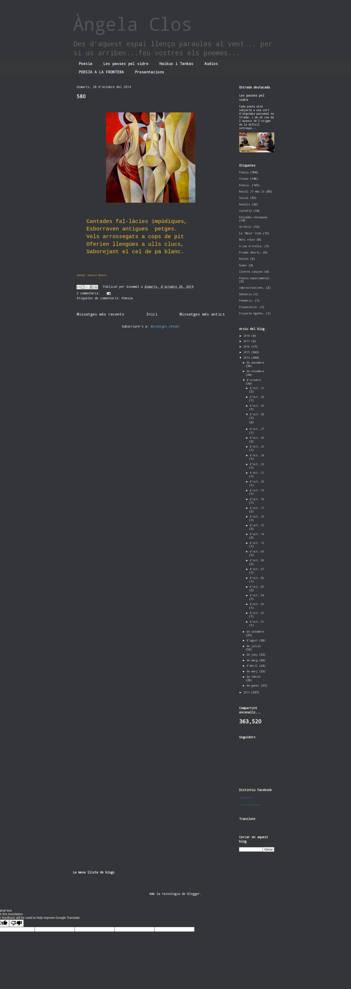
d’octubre (254, 380)
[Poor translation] (16, 923)
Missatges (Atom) (165, 326)
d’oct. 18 (257, 499)
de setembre (255, 631)
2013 (247, 692)
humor (243, 265)
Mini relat (247, 239)
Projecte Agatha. (251, 313)
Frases (244, 178)
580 (81, 96)
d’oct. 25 (257, 446)
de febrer (254, 676)
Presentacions (149, 72)
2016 (247, 346)
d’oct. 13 (257, 543)
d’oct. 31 (257, 388)
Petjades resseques (253, 217)
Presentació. (248, 307)
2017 (247, 341)
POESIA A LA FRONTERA (101, 72)
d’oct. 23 (257, 464)
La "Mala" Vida (250, 233)
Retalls (244, 204)
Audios (211, 63)
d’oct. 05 (257, 586)
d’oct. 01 (257, 621)
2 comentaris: (89, 293)
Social (244, 198)
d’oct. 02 (257, 613)
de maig (253, 660)
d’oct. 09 (257, 551)
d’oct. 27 (257, 429)
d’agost (253, 640)
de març (253, 671)
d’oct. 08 (257, 560)
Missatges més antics (202, 314)
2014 (247, 357)
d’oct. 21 (257, 472)
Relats (244, 258)
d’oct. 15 (257, 525)
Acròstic (245, 226)
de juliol (254, 646)
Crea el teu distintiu (249, 804)
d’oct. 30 (257, 397)
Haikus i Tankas (176, 63)
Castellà (245, 210)
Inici (151, 314)
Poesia (85, 63)
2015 (247, 352)
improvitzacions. (251, 287)
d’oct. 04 (257, 595)
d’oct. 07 (257, 569)
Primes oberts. (250, 252)
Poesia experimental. (255, 278)
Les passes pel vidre (125, 63)
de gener (254, 685)
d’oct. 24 (257, 455)
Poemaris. (246, 300)
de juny (253, 654)
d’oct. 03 (257, 604)
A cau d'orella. (251, 246)
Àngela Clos (132, 24)
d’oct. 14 (257, 534)
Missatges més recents (100, 314)
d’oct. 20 (257, 481)
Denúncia (245, 294)
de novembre (255, 371)
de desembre (255, 362)
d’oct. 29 (257, 405)
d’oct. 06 (257, 578)
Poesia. (244, 185)
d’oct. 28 (257, 414)
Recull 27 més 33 (251, 191)
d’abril (253, 665)
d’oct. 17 (257, 508)
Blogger (193, 893)
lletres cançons (251, 271)
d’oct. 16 (257, 516)
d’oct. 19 (257, 490)
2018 (247, 335)
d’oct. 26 (257, 437)
